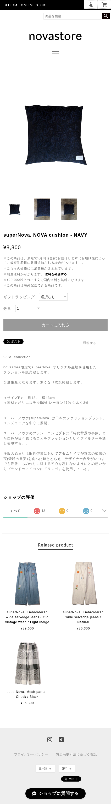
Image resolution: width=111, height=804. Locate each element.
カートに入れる (55, 325)
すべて (15, 511)
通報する (90, 343)
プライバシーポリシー (31, 754)
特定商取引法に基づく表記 (76, 754)
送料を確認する (56, 274)
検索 (106, 16)
